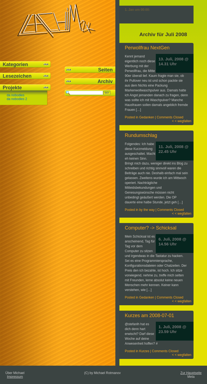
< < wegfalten (181, 121)
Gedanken (146, 117)
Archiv (105, 81)
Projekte (12, 87)
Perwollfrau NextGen (147, 47)
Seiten (105, 70)
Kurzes (144, 351)
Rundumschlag (141, 135)
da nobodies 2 (17, 99)
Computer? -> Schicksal (151, 228)
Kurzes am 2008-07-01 (149, 315)
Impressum (15, 377)
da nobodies (15, 95)
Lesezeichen (17, 76)
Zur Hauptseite (191, 373)
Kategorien (15, 64)
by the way (146, 210)
